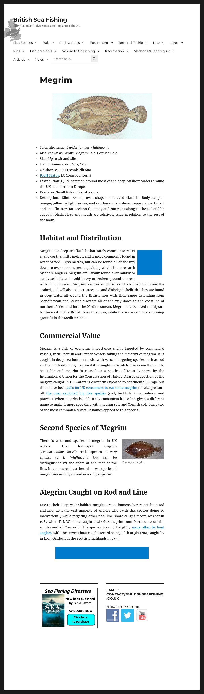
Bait (46, 43)
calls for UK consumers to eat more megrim (102, 388)
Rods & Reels (69, 43)
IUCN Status (49, 175)
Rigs (16, 51)
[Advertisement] (150, 262)
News (39, 59)
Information (114, 51)
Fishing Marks (41, 51)
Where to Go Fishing (78, 51)
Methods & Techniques (152, 51)
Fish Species (23, 43)
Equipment (99, 43)
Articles (19, 59)
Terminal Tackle (130, 43)
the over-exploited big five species (76, 393)
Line (156, 43)
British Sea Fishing (40, 19)
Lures (174, 43)
